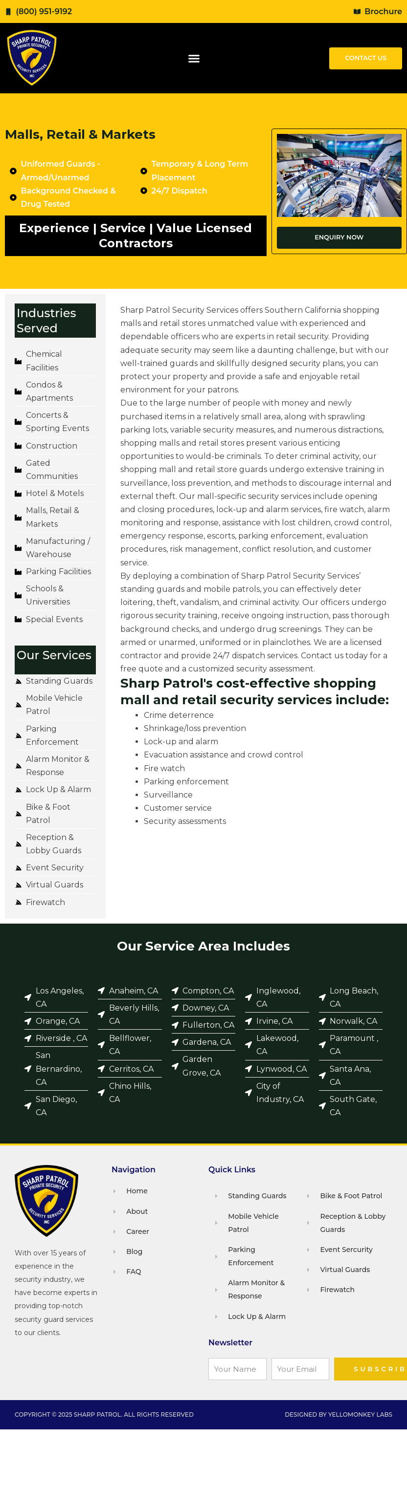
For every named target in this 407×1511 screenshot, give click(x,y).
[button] (194, 58)
